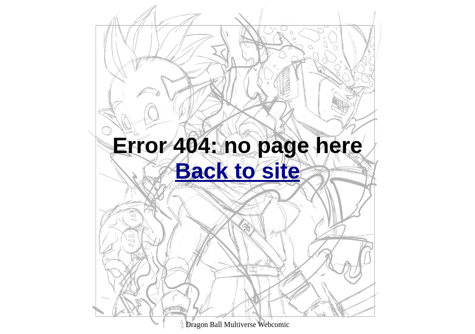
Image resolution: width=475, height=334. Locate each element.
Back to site (237, 171)
